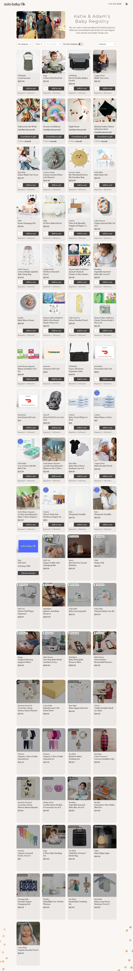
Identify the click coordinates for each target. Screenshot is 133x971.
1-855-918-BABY (115, 4)
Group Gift (28, 141)
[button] (28, 62)
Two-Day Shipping (70, 44)
